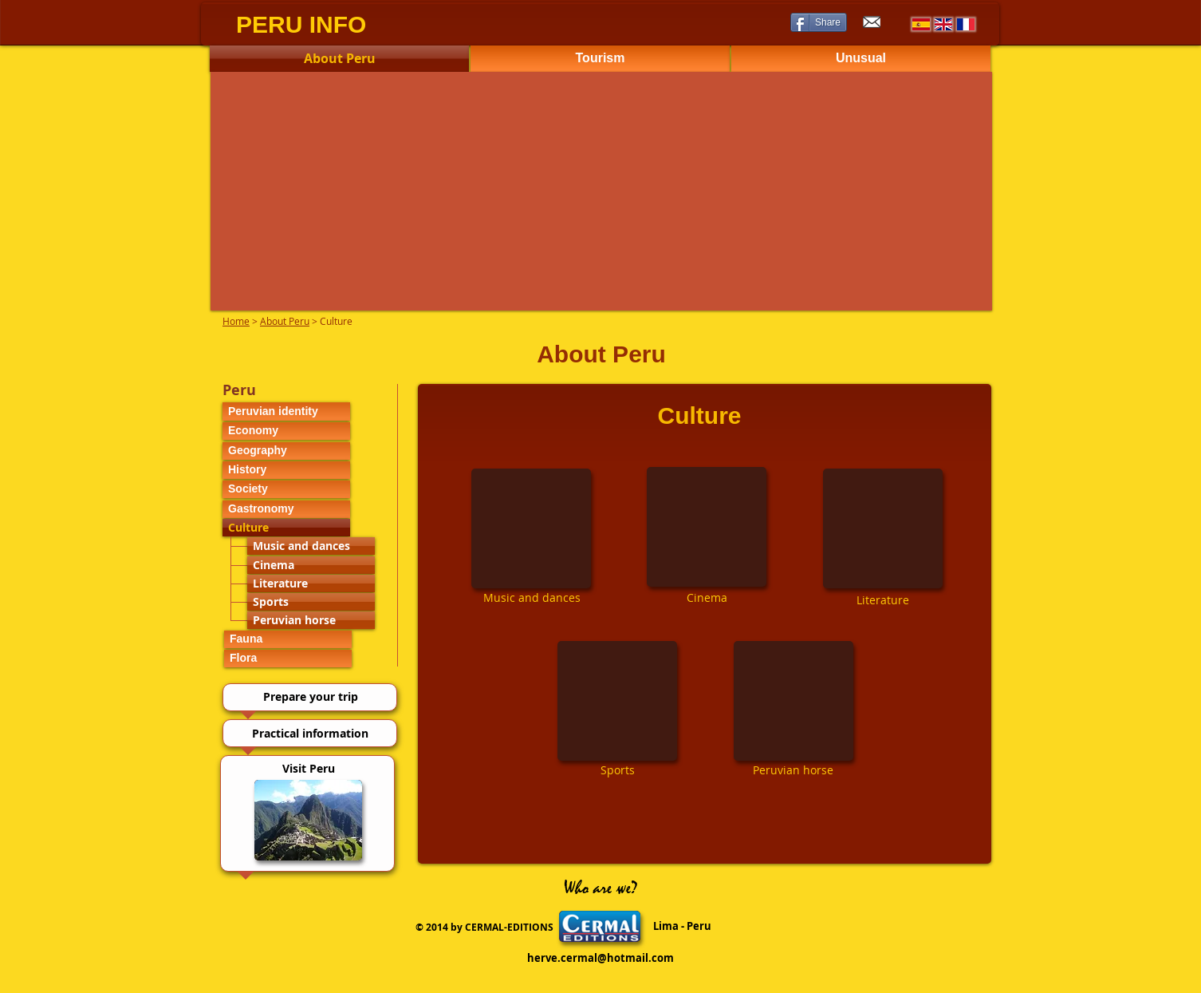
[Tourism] (600, 58)
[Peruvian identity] (286, 411)
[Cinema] (311, 565)
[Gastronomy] (286, 509)
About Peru (284, 321)
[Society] (286, 489)
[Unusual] (860, 58)
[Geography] (286, 451)
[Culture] (286, 527)
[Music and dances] (311, 546)
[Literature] (311, 583)
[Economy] (286, 431)
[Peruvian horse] (311, 620)
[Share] (818, 22)
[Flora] (288, 658)
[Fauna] (288, 639)
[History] (286, 470)
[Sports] (311, 602)
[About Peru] (339, 58)
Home (236, 321)
